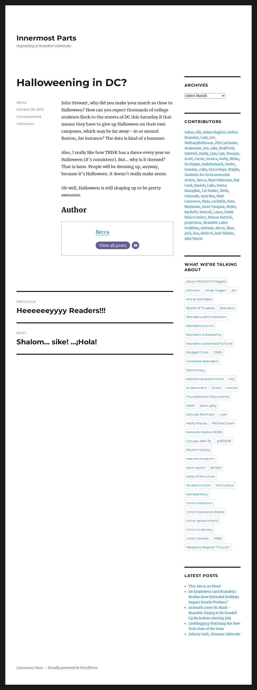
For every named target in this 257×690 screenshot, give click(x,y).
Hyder (230, 164)
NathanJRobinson (198, 143)
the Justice (225, 485)
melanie (207, 228)
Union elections (199, 503)
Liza (213, 153)
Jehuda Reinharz (200, 414)
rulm (203, 169)
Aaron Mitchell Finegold (206, 281)
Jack (187, 233)
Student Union (198, 485)
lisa (196, 233)
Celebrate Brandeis (202, 361)
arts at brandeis (199, 299)
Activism (193, 290)
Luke (211, 185)
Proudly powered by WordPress (73, 668)
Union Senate (197, 538)
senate (215, 467)
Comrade (191, 196)
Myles (231, 207)
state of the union (200, 476)
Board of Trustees (200, 308)
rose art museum (200, 459)
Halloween (25, 124)
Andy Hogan (215, 290)
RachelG (191, 212)
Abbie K (206, 233)
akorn (220, 228)
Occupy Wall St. (199, 441)
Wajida (233, 169)
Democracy (195, 370)
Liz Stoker (210, 191)
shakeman (192, 148)
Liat (221, 153)
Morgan (232, 153)
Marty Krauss (196, 423)
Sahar (189, 132)
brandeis (227, 308)
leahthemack (212, 164)
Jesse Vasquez (213, 207)
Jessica (211, 159)
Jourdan (190, 169)
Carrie (199, 159)
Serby (223, 159)
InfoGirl (190, 153)
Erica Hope (217, 169)
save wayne (195, 467)
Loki (204, 137)
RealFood (226, 148)
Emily (203, 153)
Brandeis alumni (200, 326)
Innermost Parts (46, 38)
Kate (230, 201)
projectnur (193, 223)
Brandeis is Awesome (203, 334)
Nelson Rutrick (220, 217)
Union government (202, 521)
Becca (102, 232)
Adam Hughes (214, 132)
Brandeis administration (206, 317)
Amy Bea (208, 196)
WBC (218, 538)
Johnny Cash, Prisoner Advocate (214, 634)
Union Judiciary (199, 529)
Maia (206, 201)
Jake (214, 148)
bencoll (206, 212)
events (232, 388)
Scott (188, 159)
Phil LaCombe (226, 143)
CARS (217, 352)
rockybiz (219, 201)
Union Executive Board (205, 512)
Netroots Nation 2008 (204, 432)
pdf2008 (224, 441)
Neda (224, 191)
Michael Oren (223, 423)
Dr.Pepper (192, 164)
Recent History (198, 450)
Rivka (234, 159)
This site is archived (205, 586)
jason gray (208, 405)
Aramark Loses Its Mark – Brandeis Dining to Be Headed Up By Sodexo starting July (213, 612)
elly (198, 132)
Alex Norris (193, 238)
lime (230, 228)
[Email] (135, 245)
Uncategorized (28, 116)
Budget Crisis (197, 352)
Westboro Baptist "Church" (208, 547)
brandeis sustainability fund (209, 343)
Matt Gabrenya (220, 180)
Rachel (199, 185)
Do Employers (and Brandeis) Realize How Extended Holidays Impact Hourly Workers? (214, 596)
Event (216, 388)
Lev (212, 137)
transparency (197, 494)
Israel (190, 405)
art (233, 290)
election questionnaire (205, 379)
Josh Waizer (224, 233)
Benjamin (192, 207)
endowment (196, 388)
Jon (206, 148)
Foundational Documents (207, 397)
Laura (217, 212)
